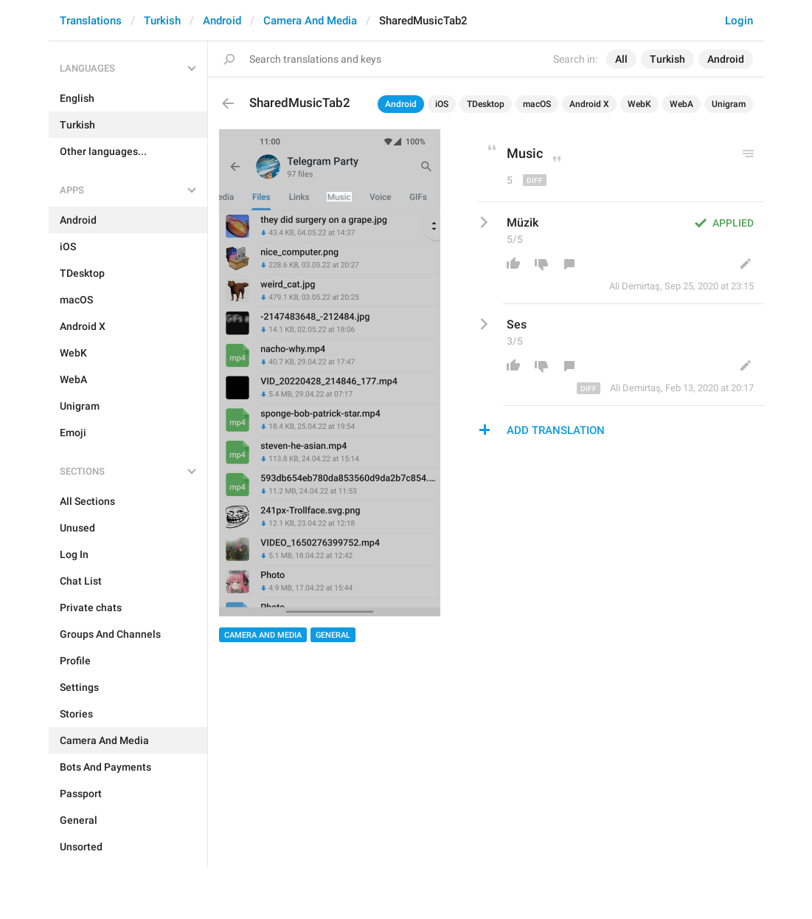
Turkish (162, 20)
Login (739, 20)
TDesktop (485, 104)
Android (222, 20)
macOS (537, 104)
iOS (441, 104)
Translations (91, 20)
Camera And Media (310, 20)
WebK (639, 104)
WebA (681, 104)
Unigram (729, 104)
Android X (589, 104)
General (333, 635)
